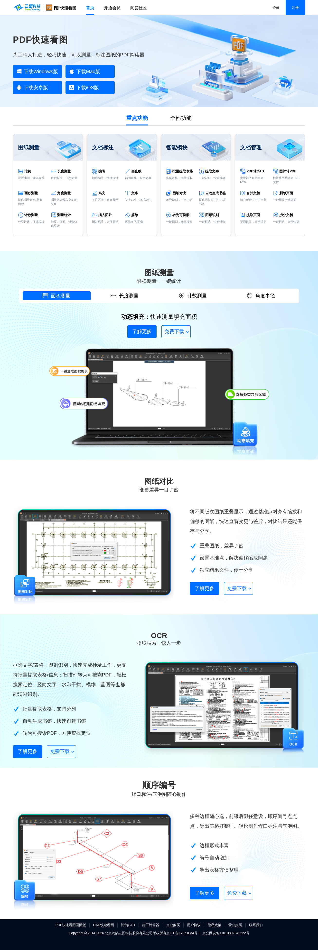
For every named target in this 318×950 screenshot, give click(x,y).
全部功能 (181, 118)
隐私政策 (214, 925)
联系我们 (256, 925)
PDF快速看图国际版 (70, 925)
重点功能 (137, 118)
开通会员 (112, 8)
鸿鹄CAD (128, 925)
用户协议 (194, 925)
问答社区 (138, 8)
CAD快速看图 (103, 925)
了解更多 (142, 331)
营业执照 (235, 925)
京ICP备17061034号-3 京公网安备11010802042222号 (207, 933)
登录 (275, 7)
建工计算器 (150, 925)
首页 (90, 8)
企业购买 (173, 925)
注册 (295, 7)
